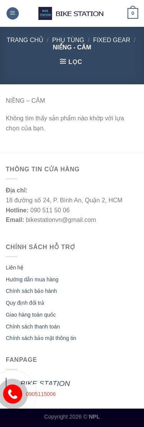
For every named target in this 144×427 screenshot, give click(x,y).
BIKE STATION (45, 383)
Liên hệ (14, 267)
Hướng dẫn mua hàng (32, 279)
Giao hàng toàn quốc (31, 315)
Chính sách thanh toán (33, 327)
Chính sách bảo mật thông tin (41, 338)
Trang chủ (25, 40)
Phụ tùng (68, 40)
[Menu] (13, 13)
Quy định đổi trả (25, 303)
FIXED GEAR (111, 40)
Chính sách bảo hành (31, 291)
